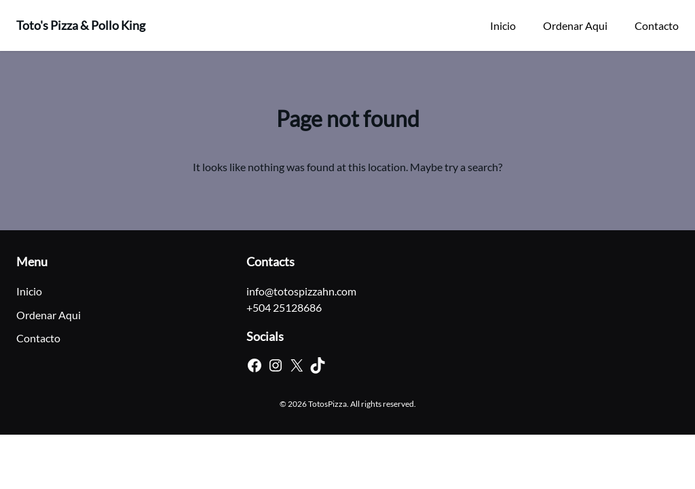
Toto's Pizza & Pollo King (80, 25)
